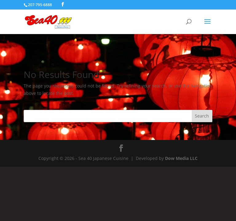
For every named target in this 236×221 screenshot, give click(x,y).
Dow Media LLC (181, 158)
